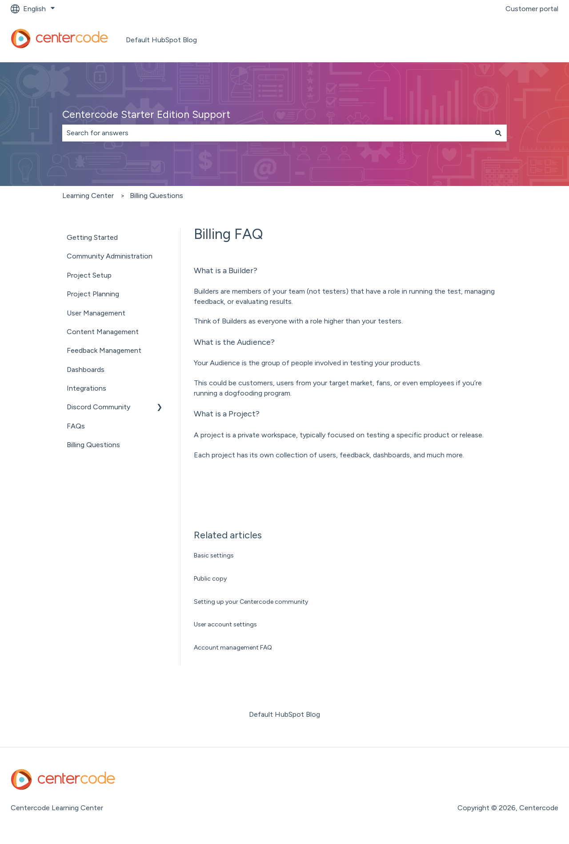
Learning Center (88, 195)
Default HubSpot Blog (161, 40)
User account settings (225, 624)
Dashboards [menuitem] (85, 369)
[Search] (498, 133)
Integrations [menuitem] (86, 388)
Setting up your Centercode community (251, 602)
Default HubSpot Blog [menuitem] (284, 714)
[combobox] (276, 133)
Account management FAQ (233, 647)
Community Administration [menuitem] (109, 256)
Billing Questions (156, 195)
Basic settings (214, 555)
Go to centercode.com (512, 40)
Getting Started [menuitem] (92, 237)
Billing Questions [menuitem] (93, 444)
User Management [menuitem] (96, 313)
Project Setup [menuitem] (89, 275)
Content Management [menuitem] (103, 331)
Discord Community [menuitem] (98, 407)
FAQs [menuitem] (76, 426)
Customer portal (531, 8)
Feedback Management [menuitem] (104, 350)
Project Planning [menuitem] (93, 294)
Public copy (210, 578)
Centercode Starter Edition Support (146, 114)
